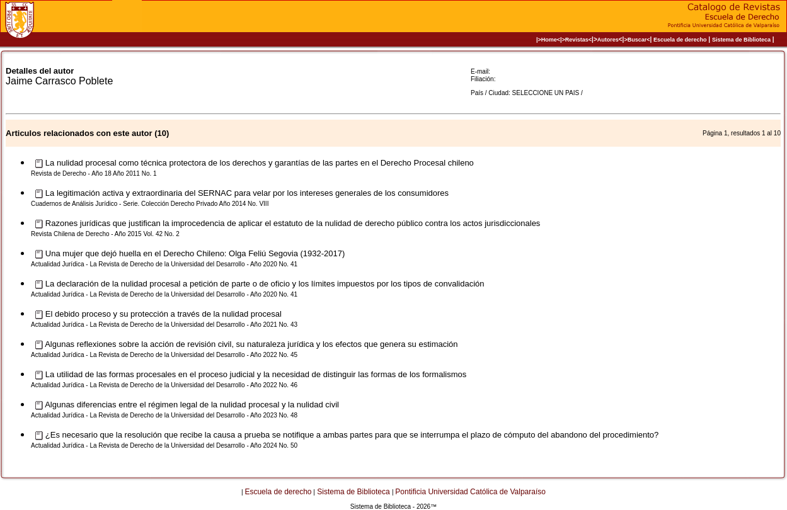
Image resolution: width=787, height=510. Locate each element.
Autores (608, 40)
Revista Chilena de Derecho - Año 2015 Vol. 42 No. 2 (105, 233)
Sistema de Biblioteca (741, 40)
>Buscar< (637, 40)
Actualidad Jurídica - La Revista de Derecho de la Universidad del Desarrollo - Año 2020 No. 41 (164, 264)
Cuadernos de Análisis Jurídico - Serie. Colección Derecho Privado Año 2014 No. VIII (149, 203)
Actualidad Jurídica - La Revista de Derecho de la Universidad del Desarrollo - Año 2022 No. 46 (164, 385)
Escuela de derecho (680, 40)
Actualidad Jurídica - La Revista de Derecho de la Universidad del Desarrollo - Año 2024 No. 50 (164, 445)
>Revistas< (577, 40)
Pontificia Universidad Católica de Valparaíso (470, 491)
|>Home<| (549, 40)
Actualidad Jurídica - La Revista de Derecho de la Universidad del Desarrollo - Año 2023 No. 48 (164, 415)
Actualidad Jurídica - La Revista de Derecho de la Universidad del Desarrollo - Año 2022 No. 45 (164, 354)
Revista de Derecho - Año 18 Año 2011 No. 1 (94, 173)
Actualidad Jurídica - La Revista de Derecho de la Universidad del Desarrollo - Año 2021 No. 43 (164, 324)
